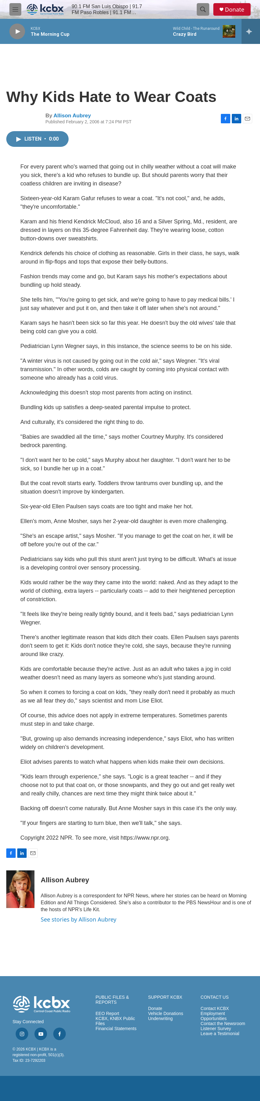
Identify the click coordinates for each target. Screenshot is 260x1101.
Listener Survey (215, 1028)
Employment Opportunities (213, 1016)
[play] (17, 31)
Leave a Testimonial (219, 1033)
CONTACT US (214, 997)
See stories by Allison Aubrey (78, 919)
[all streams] (251, 31)
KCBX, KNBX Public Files (115, 1021)
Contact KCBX (214, 1008)
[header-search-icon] (203, 9)
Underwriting (160, 1018)
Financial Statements (116, 1028)
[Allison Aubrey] (20, 889)
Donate (234, 9)
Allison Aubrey (72, 116)
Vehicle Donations (165, 1013)
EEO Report (107, 1013)
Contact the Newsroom (222, 1023)
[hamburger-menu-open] (15, 9)
